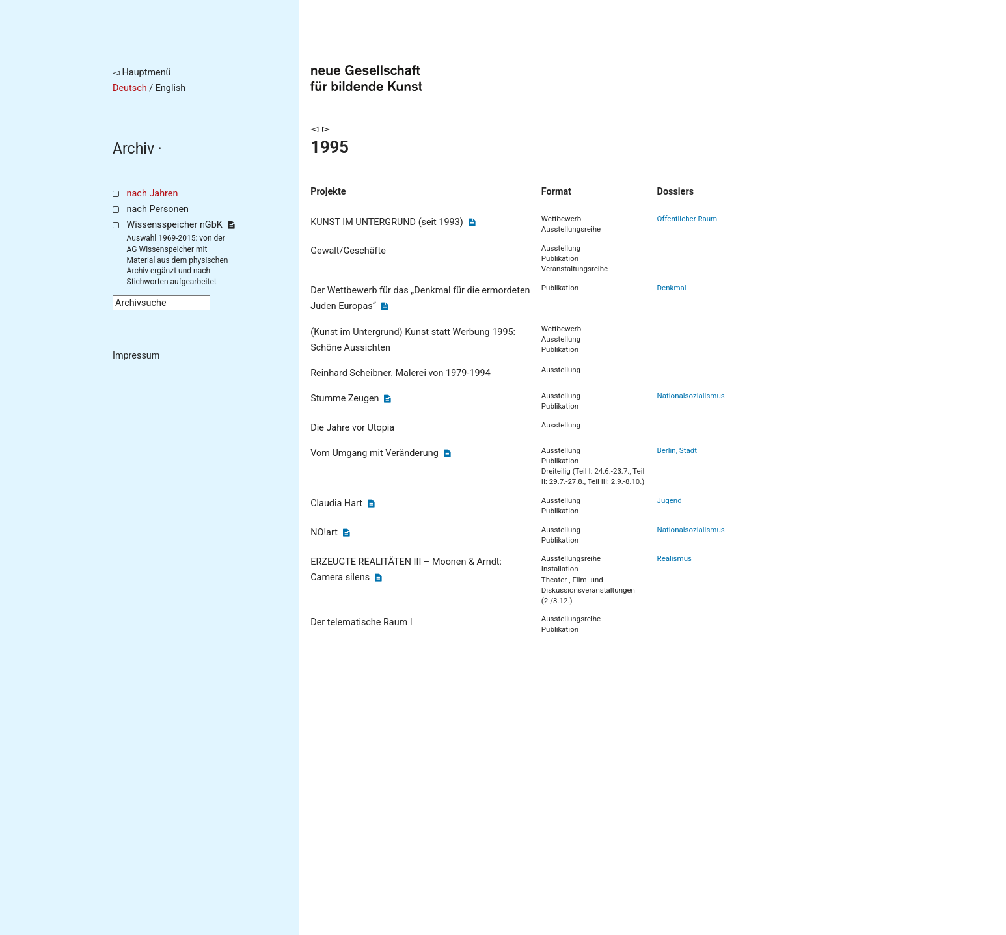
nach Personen (158, 209)
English (171, 88)
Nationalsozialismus (691, 395)
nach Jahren (152, 193)
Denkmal (672, 287)
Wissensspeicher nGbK (180, 224)
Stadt (688, 450)
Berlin (666, 450)
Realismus (674, 558)
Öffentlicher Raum (687, 218)
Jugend (669, 500)
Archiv (133, 148)
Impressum (136, 355)
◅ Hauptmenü (142, 72)
